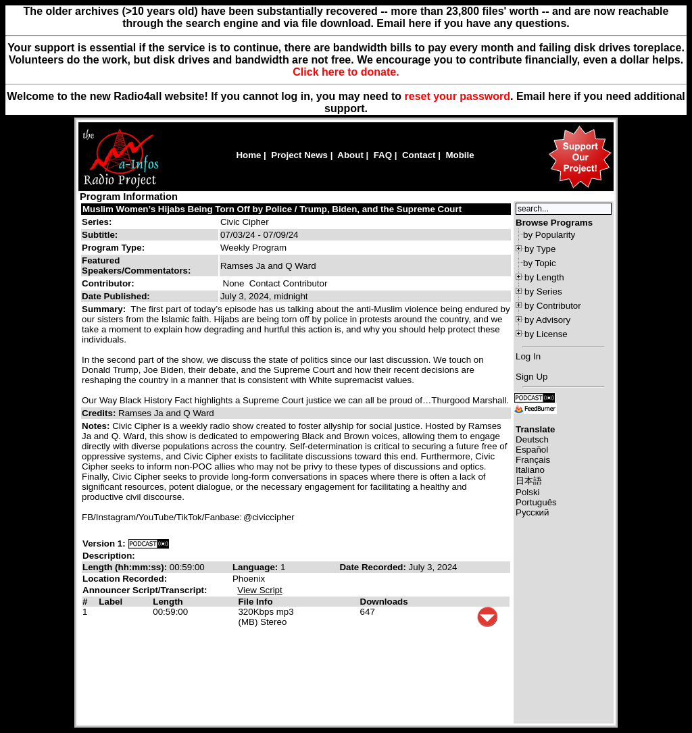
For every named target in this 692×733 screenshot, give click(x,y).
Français (533, 460)
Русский (532, 512)
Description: (108, 556)
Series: (97, 222)
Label (110, 602)
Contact (419, 155)
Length (167, 602)
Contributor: (108, 283)
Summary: (105, 309)
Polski (528, 492)
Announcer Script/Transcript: (144, 590)
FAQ (383, 155)
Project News (299, 155)
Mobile (459, 155)
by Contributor (552, 306)
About (350, 155)
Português (536, 502)
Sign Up (531, 377)
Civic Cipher (244, 222)
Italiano (530, 470)
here (559, 96)
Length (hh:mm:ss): (126, 567)
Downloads (384, 602)
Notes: (97, 426)
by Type (539, 249)
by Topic (539, 263)
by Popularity (549, 235)
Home (248, 155)
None (234, 283)
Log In (528, 356)
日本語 (529, 481)
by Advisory (547, 320)
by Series (543, 291)
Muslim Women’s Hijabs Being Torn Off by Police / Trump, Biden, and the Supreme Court (272, 209)
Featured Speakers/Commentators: (136, 265)
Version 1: (104, 543)
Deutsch (532, 439)
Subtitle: (100, 235)
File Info (255, 602)
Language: (256, 567)
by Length (544, 277)
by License (546, 334)
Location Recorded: (124, 579)
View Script (259, 590)
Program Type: (113, 248)
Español (532, 450)
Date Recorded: (373, 567)
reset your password (458, 96)
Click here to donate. (346, 72)
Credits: (100, 413)
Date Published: (116, 296)
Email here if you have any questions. (472, 23)
